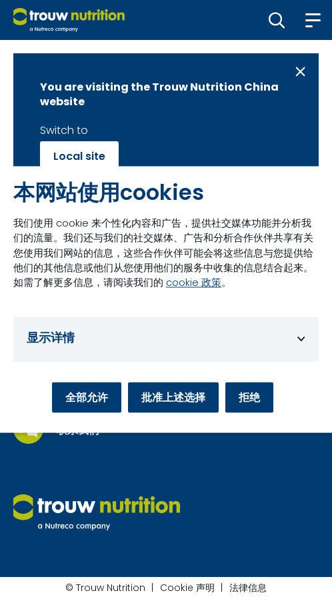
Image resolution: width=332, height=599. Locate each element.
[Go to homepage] (69, 20)
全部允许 (86, 397)
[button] (277, 20)
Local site (79, 156)
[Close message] (300, 71)
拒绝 (249, 397)
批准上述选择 (173, 397)
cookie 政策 (193, 282)
